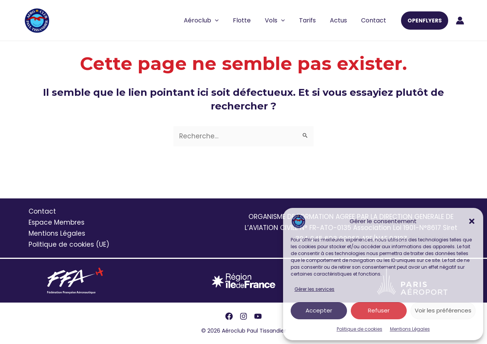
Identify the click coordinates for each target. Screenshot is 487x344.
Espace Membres (56, 222)
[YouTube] (258, 316)
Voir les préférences (443, 310)
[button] (472, 221)
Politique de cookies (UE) (69, 244)
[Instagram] (243, 316)
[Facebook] (229, 316)
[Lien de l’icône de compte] (460, 20)
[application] (226, 20)
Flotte (250, 20)
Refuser (379, 310)
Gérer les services (314, 289)
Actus (341, 20)
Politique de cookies (359, 329)
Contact (374, 20)
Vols (282, 20)
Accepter (319, 310)
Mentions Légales (410, 329)
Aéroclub (212, 20)
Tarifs (312, 20)
